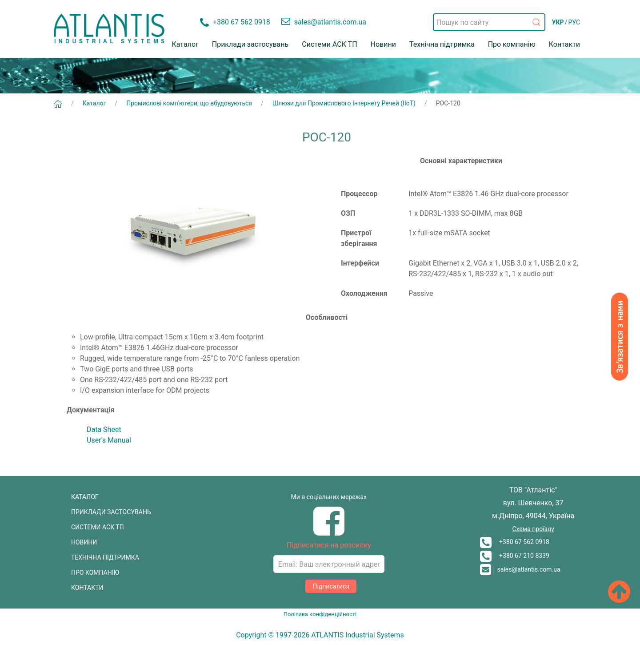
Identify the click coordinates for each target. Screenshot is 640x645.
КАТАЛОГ (85, 496)
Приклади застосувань (250, 44)
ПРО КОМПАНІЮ (95, 572)
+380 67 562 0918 (514, 541)
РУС (574, 22)
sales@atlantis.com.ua (520, 569)
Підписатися (330, 586)
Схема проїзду (533, 528)
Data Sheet (104, 429)
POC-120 (448, 103)
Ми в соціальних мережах (329, 496)
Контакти (564, 44)
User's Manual (109, 440)
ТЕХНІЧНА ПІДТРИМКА (105, 557)
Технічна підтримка (442, 44)
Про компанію (512, 44)
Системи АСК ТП (329, 44)
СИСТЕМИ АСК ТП (97, 527)
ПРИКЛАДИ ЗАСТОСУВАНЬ (111, 512)
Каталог (185, 44)
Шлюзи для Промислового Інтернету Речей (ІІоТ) (344, 103)
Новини (383, 44)
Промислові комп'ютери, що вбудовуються (189, 103)
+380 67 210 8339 (514, 555)
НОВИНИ (84, 542)
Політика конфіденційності (320, 614)
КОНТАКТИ (87, 587)
